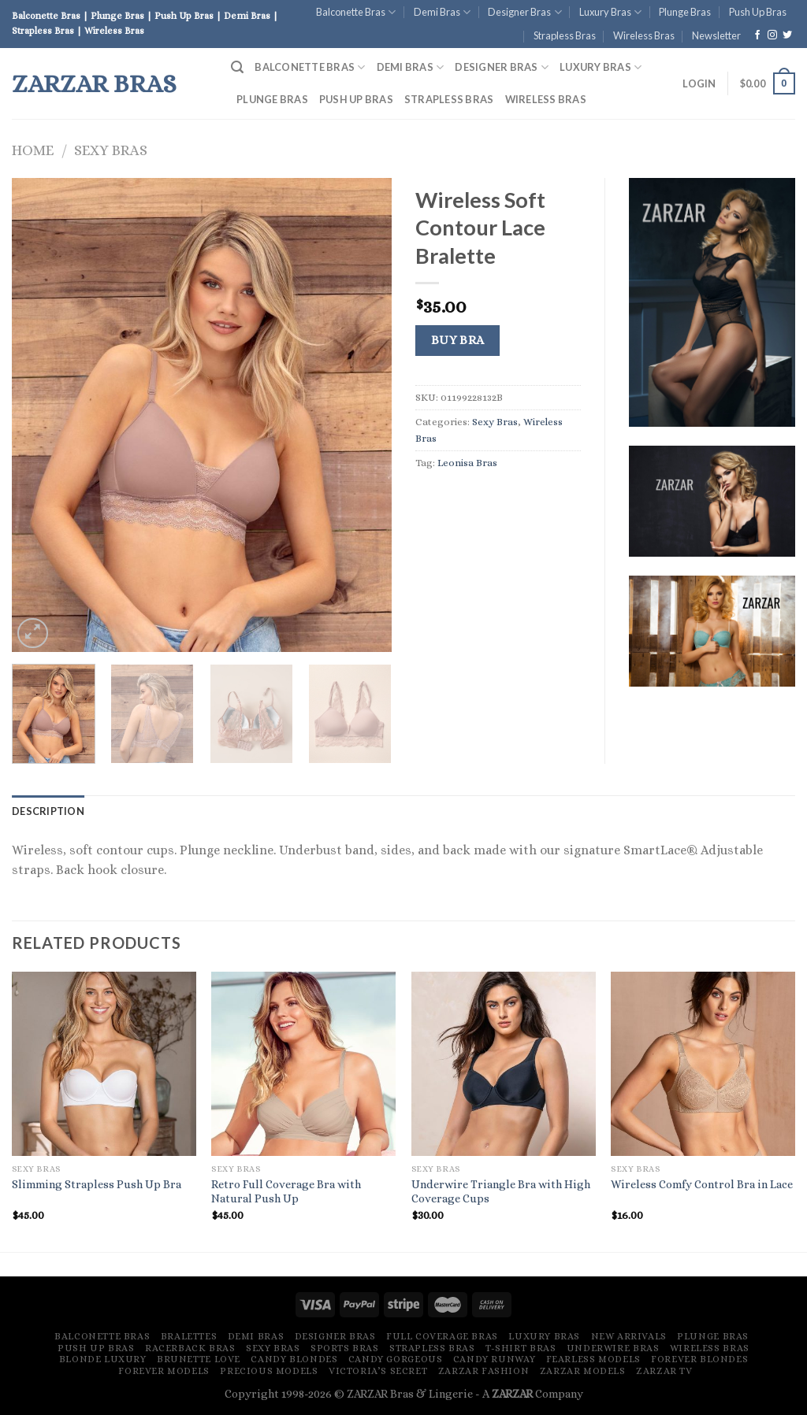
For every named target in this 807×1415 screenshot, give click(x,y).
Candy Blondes (294, 1359)
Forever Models (164, 1370)
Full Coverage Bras (442, 1336)
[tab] (48, 811)
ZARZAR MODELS (583, 1370)
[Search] (237, 67)
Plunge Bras (685, 12)
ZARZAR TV (664, 1370)
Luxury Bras (610, 12)
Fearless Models (593, 1359)
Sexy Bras (110, 150)
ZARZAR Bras (94, 83)
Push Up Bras (758, 12)
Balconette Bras (356, 12)
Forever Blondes (699, 1359)
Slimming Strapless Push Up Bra (96, 1184)
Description (48, 811)
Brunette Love (198, 1359)
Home (33, 150)
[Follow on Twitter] (787, 35)
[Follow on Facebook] (757, 35)
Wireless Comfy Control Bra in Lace (702, 1184)
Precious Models (269, 1370)
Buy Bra (458, 340)
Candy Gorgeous (395, 1359)
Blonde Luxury (103, 1359)
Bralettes (189, 1336)
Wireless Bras (644, 35)
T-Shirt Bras (520, 1348)
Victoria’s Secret (378, 1370)
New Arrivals (629, 1336)
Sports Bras (345, 1348)
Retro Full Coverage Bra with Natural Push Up (286, 1192)
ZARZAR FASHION (484, 1370)
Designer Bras (524, 12)
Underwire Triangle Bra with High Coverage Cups (500, 1192)
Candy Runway (494, 1359)
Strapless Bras (565, 35)
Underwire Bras (613, 1348)
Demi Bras (442, 12)
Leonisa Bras (467, 463)
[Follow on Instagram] (772, 35)
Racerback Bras (190, 1348)
